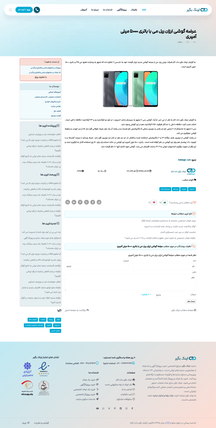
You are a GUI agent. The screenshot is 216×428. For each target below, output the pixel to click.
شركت (49, 325)
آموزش (83, 9)
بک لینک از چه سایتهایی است (120, 384)
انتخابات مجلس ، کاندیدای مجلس (48, 97)
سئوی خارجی (55, 331)
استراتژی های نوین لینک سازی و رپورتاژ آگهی (42, 238)
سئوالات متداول (126, 399)
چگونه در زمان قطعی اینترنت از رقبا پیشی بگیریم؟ (43, 148)
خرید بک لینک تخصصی (86, 389)
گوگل (58, 319)
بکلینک (134, 9)
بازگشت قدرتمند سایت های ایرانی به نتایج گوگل (41, 156)
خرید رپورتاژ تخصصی (87, 394)
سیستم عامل (165, 189)
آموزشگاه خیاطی (54, 92)
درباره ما (95, 9)
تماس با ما (128, 389)
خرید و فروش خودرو (53, 101)
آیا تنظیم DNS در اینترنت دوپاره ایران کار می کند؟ (41, 140)
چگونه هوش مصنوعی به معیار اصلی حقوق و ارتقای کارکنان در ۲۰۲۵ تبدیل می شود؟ (160, 238)
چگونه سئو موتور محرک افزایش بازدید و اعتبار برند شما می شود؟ (41, 289)
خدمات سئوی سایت (87, 399)
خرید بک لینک (90, 379)
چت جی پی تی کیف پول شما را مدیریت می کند (41, 232)
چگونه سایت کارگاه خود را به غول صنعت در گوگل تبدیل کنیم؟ (41, 300)
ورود (25, 423)
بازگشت (77, 310)
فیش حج (57, 111)
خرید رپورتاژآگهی (89, 384)
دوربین (184, 189)
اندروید (192, 189)
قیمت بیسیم (56, 115)
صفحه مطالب (183, 310)
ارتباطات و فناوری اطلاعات (34, 325)
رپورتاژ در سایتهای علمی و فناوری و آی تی (46, 67)
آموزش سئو (33, 319)
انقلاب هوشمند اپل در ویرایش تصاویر (45, 134)
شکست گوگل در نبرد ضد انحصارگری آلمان (178, 232)
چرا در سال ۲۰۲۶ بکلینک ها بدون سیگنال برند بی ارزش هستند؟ (41, 164)
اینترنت (42, 319)
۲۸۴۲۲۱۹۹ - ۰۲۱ (119, 363)
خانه (144, 9)
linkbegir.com (184, 160)
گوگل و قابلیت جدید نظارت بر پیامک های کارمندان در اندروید (170, 226)
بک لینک (57, 325)
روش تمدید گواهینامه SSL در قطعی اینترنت (42, 189)
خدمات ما (108, 9)
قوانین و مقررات (41, 423)
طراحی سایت (56, 106)
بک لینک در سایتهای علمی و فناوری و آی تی (45, 72)
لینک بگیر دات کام (125, 379)
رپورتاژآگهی (122, 9)
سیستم (175, 189)
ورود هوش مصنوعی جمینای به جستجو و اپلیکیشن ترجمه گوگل (168, 220)
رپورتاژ (51, 319)
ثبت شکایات (128, 394)
